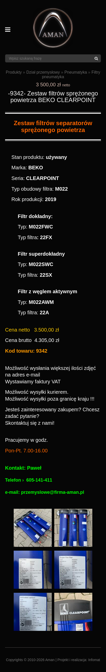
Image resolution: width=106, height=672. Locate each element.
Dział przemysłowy (43, 72)
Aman (50, 660)
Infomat (94, 660)
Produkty (14, 72)
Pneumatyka (75, 72)
